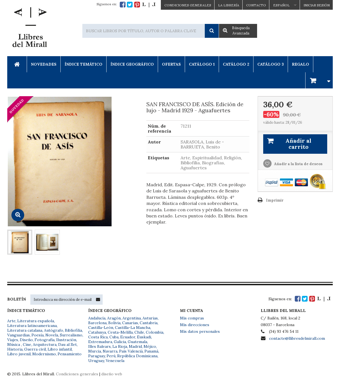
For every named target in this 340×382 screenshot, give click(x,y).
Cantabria (148, 322)
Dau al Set (67, 344)
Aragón (114, 318)
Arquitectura (44, 344)
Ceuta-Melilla (120, 332)
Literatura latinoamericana (32, 325)
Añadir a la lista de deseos (297, 164)
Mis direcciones (194, 324)
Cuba (114, 336)
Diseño (26, 339)
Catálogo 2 (236, 64)
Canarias (130, 322)
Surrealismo (71, 335)
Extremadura (100, 341)
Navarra (110, 351)
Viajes (12, 339)
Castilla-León (100, 327)
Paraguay (96, 355)
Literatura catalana (24, 330)
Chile (139, 332)
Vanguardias (18, 335)
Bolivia (114, 322)
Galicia (120, 341)
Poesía (37, 335)
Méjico (150, 346)
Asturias (150, 318)
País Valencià (131, 351)
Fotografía (45, 339)
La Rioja (119, 346)
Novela (51, 335)
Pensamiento (70, 353)
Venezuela (115, 360)
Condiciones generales (77, 373)
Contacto (256, 5)
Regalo (300, 64)
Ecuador (127, 336)
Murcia (94, 351)
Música (14, 344)
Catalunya (97, 332)
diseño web (111, 373)
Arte (11, 320)
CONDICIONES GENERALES (187, 5)
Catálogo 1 (202, 64)
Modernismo (44, 353)
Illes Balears (99, 346)
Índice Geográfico (132, 64)
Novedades (43, 64)
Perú (111, 355)
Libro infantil (60, 349)
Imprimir (275, 200)
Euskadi (144, 336)
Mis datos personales (200, 331)
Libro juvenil (19, 353)
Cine (27, 344)
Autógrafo (53, 330)
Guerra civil (35, 349)
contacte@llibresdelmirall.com (297, 338)
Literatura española (35, 320)
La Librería (228, 5)
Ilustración (66, 339)
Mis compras (192, 318)
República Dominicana (137, 355)
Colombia (154, 332)
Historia (15, 349)
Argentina (131, 318)
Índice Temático (83, 64)
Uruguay (96, 360)
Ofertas (171, 64)
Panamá (151, 351)
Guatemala (137, 341)
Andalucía (96, 318)
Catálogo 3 (270, 64)
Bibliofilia (73, 330)
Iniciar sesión (317, 5)
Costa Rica (98, 336)
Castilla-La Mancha (132, 327)
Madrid (135, 346)
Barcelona (97, 322)
